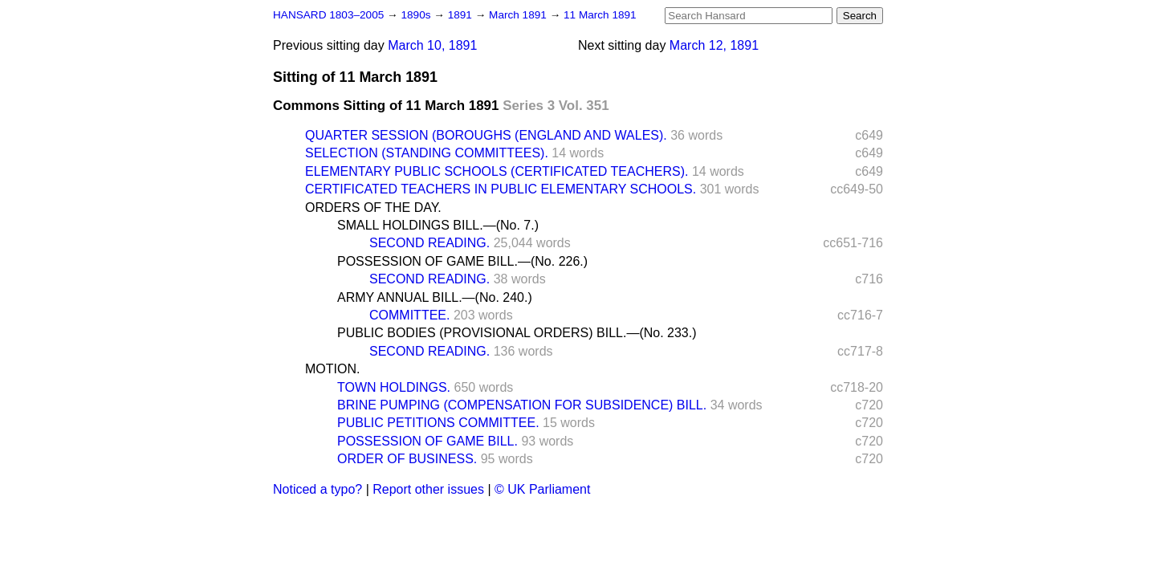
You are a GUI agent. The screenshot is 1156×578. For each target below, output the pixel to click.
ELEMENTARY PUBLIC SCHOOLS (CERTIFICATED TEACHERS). (496, 171)
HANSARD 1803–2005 (328, 15)
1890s (417, 15)
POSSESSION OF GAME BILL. (427, 441)
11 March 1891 (600, 15)
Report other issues (428, 489)
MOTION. (332, 369)
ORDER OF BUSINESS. (407, 459)
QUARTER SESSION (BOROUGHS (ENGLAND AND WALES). (486, 135)
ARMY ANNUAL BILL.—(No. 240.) (434, 297)
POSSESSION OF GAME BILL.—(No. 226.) (462, 261)
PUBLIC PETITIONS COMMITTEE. (438, 422)
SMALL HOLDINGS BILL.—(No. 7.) (438, 225)
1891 (461, 15)
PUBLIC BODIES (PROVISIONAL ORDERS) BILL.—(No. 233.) (517, 333)
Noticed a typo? (317, 489)
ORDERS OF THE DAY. (373, 207)
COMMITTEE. (409, 315)
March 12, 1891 (714, 45)
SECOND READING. (429, 243)
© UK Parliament (542, 489)
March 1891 (519, 15)
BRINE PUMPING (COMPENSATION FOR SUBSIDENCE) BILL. (521, 405)
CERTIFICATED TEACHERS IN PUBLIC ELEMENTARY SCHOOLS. (500, 189)
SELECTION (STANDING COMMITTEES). (426, 153)
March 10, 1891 (432, 45)
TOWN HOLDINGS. (393, 387)
